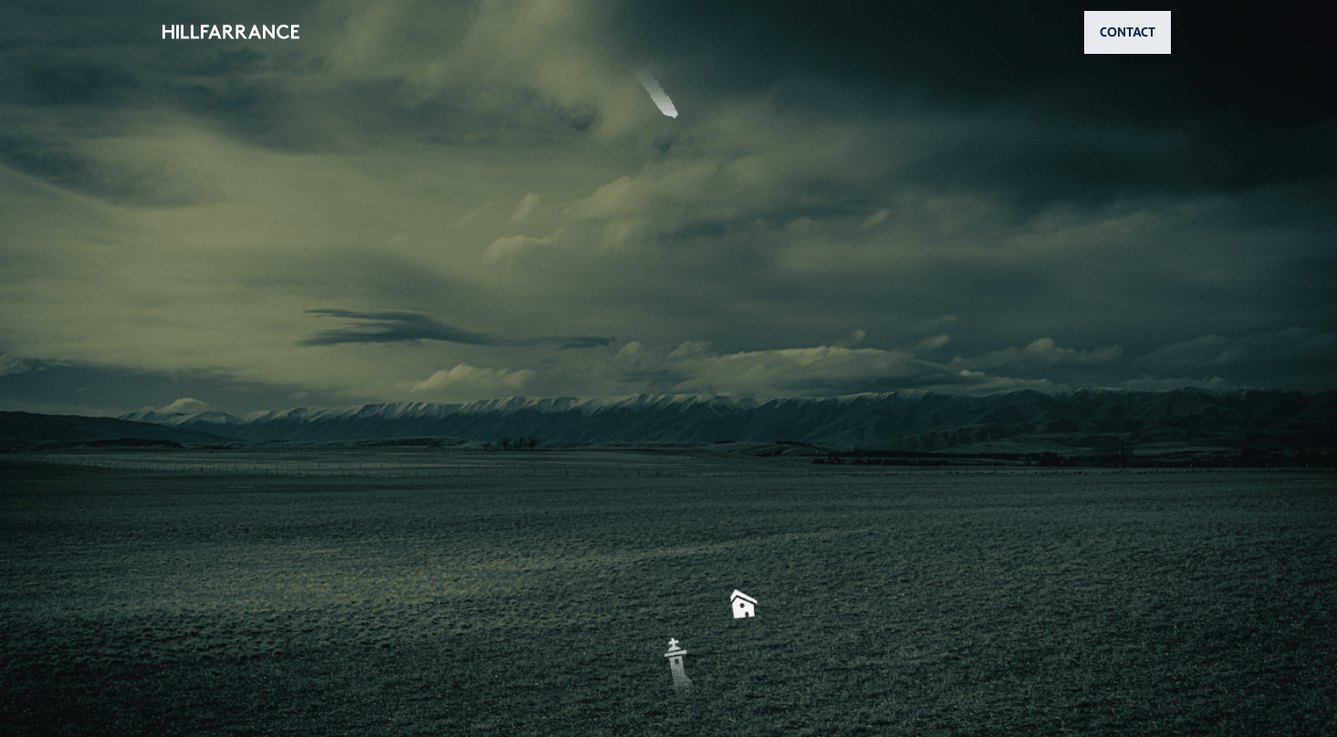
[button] (669, 368)
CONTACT (1127, 32)
